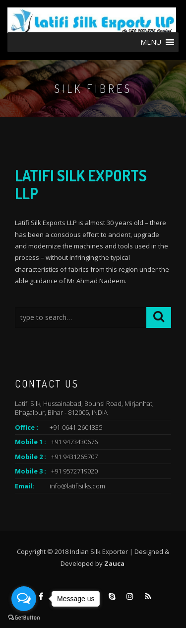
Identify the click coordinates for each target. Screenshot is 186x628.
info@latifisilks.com (77, 485)
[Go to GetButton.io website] (24, 618)
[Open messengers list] (23, 598)
